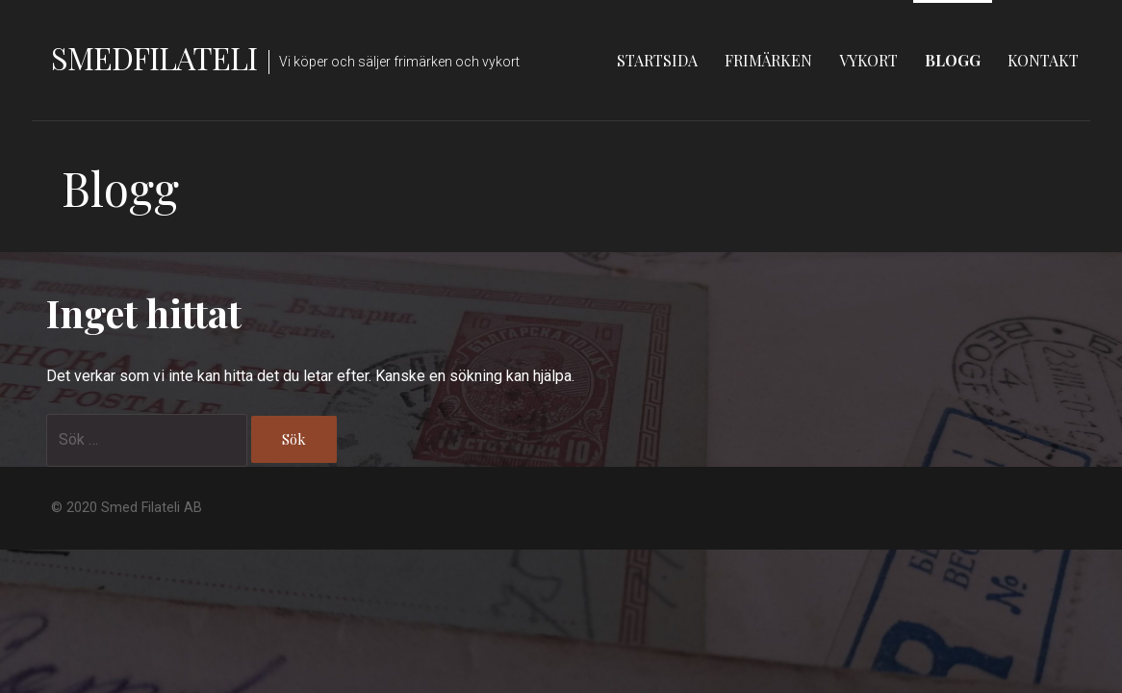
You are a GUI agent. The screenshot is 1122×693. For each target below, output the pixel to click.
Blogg (953, 60)
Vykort (868, 60)
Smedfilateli (154, 57)
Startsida (657, 60)
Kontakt (1043, 60)
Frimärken (768, 60)
